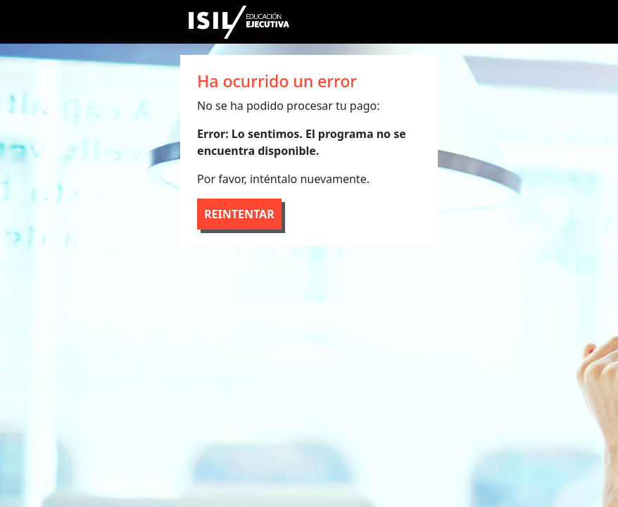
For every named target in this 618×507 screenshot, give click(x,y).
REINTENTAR (239, 214)
